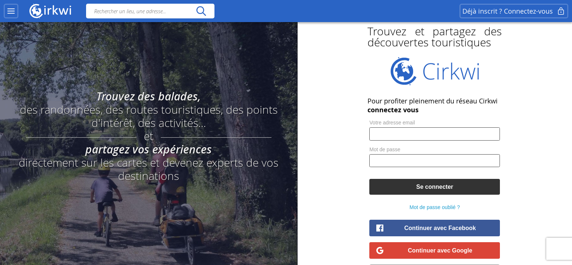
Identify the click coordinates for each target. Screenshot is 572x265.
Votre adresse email (392, 123)
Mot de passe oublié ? (434, 207)
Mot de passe (384, 149)
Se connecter (434, 187)
